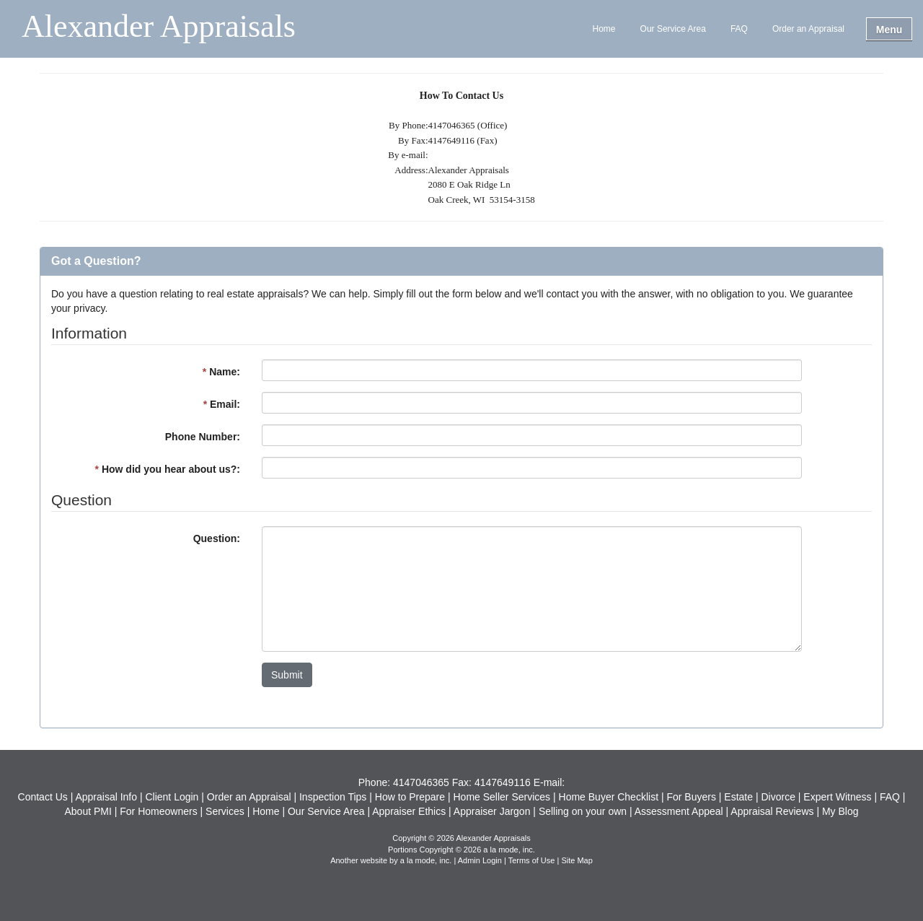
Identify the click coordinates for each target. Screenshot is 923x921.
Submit (287, 675)
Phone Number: (202, 436)
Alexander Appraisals (159, 27)
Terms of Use (531, 860)
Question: (216, 538)
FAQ (739, 29)
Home (604, 29)
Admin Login (480, 860)
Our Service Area (673, 29)
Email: (221, 404)
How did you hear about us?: (167, 469)
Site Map (576, 860)
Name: (221, 371)
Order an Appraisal (808, 29)
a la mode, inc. (426, 860)
